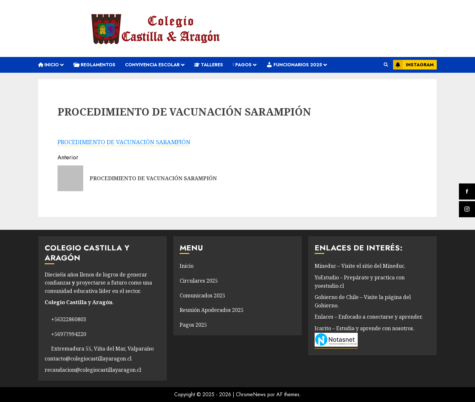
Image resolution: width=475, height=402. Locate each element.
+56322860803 (68, 319)
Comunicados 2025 (202, 295)
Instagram (413, 65)
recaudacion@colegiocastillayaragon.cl (93, 369)
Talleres (208, 64)
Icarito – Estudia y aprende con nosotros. (364, 328)
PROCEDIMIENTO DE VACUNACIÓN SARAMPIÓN (124, 142)
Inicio (48, 64)
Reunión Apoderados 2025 (212, 309)
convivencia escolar (152, 64)
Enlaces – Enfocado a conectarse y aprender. (369, 316)
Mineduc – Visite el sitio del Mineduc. (360, 265)
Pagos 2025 (193, 324)
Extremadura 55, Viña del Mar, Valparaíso (102, 348)
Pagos (242, 64)
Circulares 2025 (199, 280)
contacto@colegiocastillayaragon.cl (88, 358)
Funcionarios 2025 (294, 64)
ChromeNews (251, 394)
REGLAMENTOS (94, 64)
